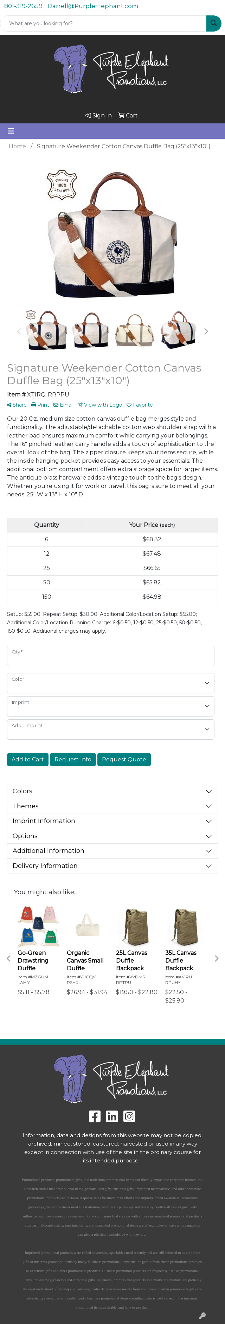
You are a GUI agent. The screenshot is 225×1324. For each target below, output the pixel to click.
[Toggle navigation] (11, 131)
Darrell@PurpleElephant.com (93, 5)
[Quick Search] (103, 23)
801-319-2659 (23, 5)
